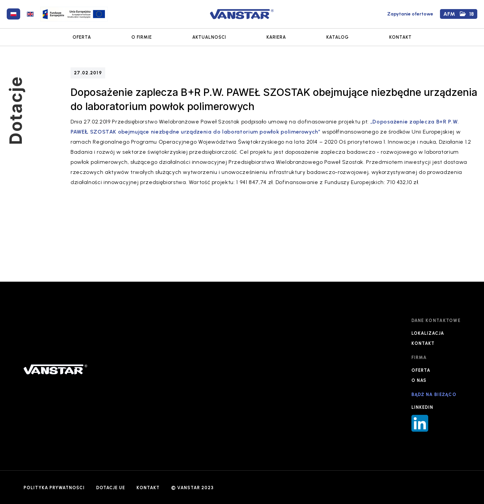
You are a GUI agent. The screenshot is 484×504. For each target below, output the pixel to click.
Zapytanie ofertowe (410, 14)
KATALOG (337, 37)
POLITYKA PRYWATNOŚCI (54, 487)
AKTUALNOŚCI (209, 37)
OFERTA (82, 37)
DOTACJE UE (110, 487)
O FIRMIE (141, 37)
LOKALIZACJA (427, 333)
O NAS (419, 380)
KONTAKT (400, 37)
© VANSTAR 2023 (192, 487)
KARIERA (276, 37)
